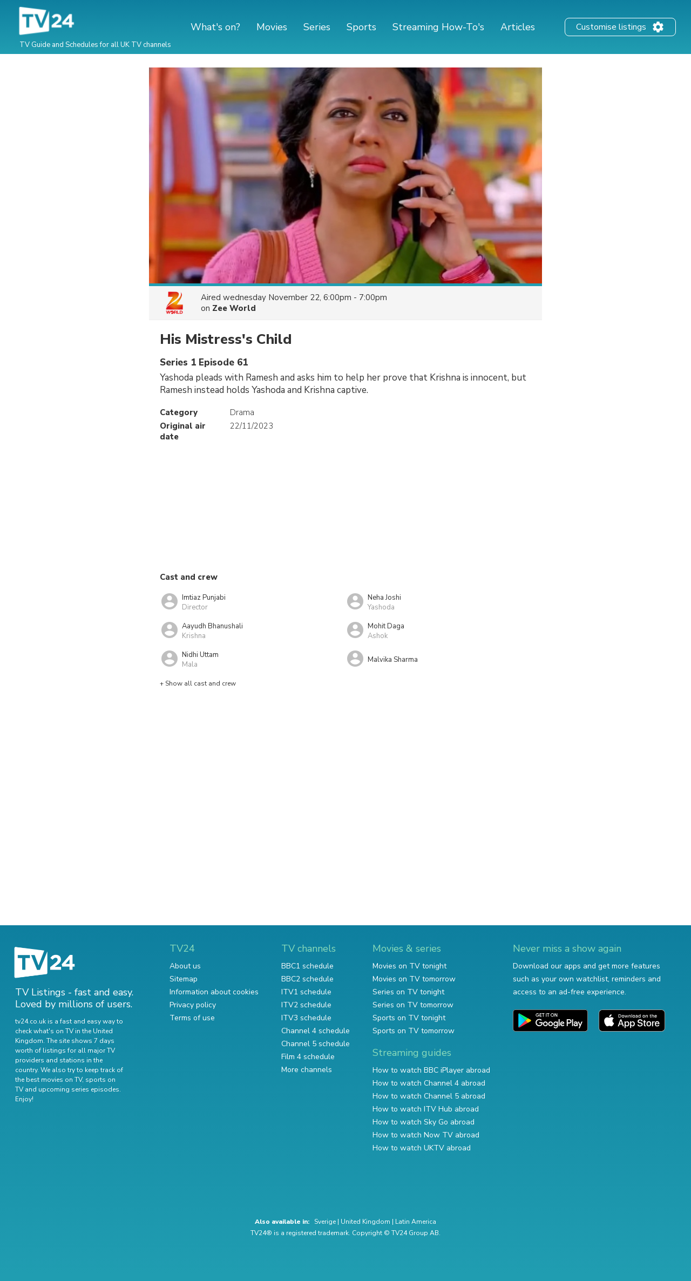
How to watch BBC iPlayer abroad (431, 1070)
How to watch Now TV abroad (425, 1135)
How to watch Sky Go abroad (423, 1122)
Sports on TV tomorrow (413, 1031)
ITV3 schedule (306, 1018)
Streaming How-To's (438, 27)
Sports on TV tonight (408, 1018)
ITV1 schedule (306, 992)
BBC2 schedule (307, 979)
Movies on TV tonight (409, 966)
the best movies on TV (48, 1079)
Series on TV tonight (408, 992)
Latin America (415, 1221)
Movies (271, 27)
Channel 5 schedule (315, 1044)
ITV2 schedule (306, 1005)
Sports (361, 27)
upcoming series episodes (78, 1089)
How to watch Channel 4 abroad (428, 1083)
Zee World (234, 308)
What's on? (215, 27)
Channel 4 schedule (315, 1031)
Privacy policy (193, 1005)
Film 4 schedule (308, 1057)
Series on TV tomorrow (412, 1005)
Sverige (325, 1221)
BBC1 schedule (307, 966)
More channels (306, 1070)
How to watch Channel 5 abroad (428, 1096)
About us (185, 966)
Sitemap (184, 979)
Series (316, 27)
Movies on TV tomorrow (414, 979)
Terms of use (192, 1018)
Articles (517, 27)
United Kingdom (365, 1221)
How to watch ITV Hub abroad (425, 1109)
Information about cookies (214, 992)
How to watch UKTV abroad (421, 1148)
